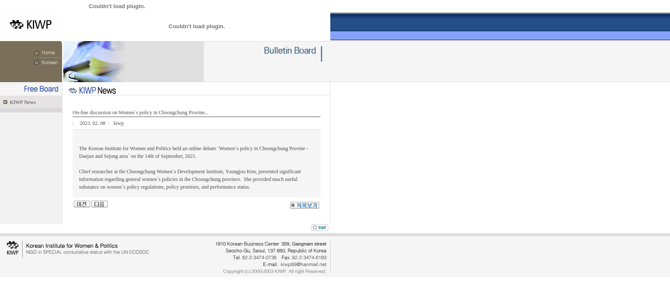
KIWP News (22, 102)
